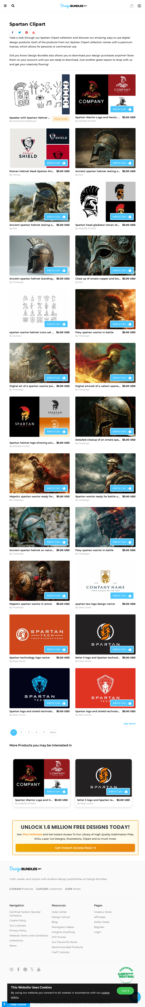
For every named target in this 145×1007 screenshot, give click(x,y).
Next (53, 729)
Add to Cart (119, 109)
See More (130, 720)
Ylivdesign (18, 282)
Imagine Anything (63, 928)
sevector (17, 336)
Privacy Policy (17, 927)
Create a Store (103, 908)
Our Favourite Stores (64, 938)
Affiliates (100, 913)
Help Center (59, 908)
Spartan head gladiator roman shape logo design (98, 224)
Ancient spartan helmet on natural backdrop (32, 547)
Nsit (81, 174)
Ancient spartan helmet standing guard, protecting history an (32, 278)
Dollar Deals (102, 918)
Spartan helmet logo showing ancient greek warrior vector (32, 439)
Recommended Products (67, 944)
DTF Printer (59, 934)
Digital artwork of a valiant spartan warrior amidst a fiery (98, 385)
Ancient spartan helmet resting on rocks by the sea (32, 224)
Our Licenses (17, 922)
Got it (125, 990)
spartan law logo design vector (95, 600)
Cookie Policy (17, 917)
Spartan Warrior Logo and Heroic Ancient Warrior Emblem (98, 117)
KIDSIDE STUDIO (87, 121)
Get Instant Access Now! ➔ (75, 845)
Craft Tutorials (60, 949)
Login (97, 928)
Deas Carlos (85, 604)
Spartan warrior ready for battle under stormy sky (98, 493)
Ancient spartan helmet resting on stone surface (98, 171)
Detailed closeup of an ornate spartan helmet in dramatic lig (98, 439)
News (13, 942)
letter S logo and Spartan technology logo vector (98, 654)
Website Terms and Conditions (28, 932)
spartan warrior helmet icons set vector (32, 332)
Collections (16, 937)
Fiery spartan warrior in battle (94, 332)
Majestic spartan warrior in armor (30, 600)
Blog (55, 918)
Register (99, 923)
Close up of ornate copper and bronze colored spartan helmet (98, 278)
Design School (61, 913)
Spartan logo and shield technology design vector (32, 708)
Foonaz (16, 174)
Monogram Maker (63, 923)
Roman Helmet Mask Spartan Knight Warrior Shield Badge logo (32, 171)
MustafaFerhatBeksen (25, 121)
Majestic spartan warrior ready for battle (32, 493)
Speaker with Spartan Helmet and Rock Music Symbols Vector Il (30, 117)
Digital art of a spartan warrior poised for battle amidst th (32, 385)
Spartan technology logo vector (29, 654)
